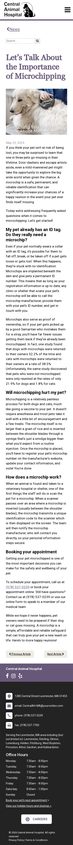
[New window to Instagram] (14, 676)
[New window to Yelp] (21, 676)
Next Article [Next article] (55, 654)
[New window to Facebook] (8, 676)
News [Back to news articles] (13, 29)
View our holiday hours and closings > (28, 805)
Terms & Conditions (36, 840)
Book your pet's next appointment (26, 800)
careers (36, 819)
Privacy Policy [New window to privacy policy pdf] (16, 840)
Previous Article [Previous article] (20, 654)
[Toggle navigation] (67, 9)
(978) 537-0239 (18, 587)
